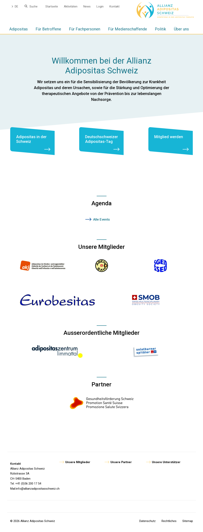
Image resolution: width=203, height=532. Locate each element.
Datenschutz (147, 523)
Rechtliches (169, 523)
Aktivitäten (70, 6)
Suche (33, 6)
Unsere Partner (121, 464)
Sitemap (187, 523)
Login (100, 6)
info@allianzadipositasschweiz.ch (38, 491)
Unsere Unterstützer (166, 464)
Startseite (51, 6)
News (87, 6)
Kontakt (114, 6)
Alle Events (101, 222)
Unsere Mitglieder (77, 464)
